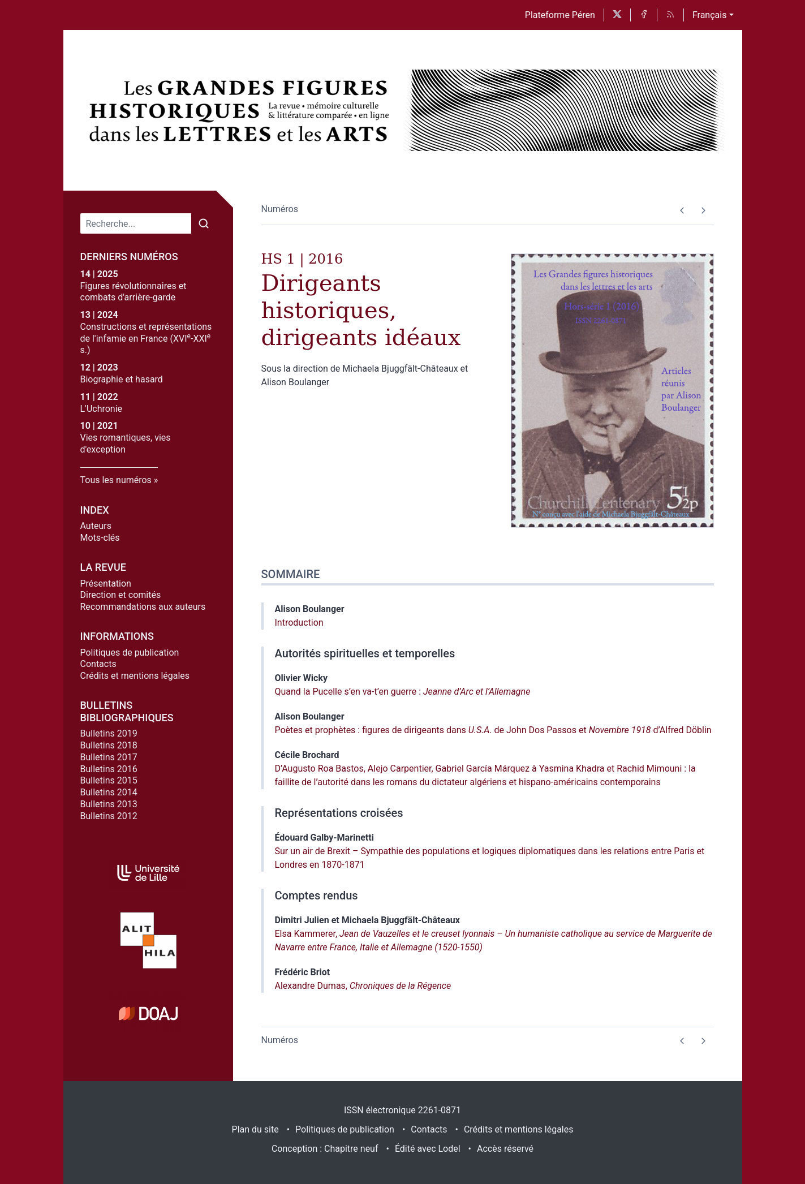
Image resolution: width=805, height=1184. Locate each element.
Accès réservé (505, 1148)
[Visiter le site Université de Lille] (148, 873)
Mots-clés (100, 537)
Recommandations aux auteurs (143, 606)
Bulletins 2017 (108, 757)
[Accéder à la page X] (617, 14)
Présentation (105, 583)
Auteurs (95, 525)
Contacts (98, 663)
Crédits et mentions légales (135, 675)
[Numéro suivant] (703, 210)
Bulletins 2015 (108, 780)
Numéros (279, 209)
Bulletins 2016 (108, 769)
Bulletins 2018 (108, 745)
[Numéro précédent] (682, 210)
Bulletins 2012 (108, 816)
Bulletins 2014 (108, 792)
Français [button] (709, 15)
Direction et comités (120, 594)
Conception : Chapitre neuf (325, 1148)
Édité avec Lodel (427, 1148)
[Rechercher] (203, 223)
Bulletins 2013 (108, 804)
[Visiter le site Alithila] (148, 940)
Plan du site (255, 1129)
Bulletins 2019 (108, 733)
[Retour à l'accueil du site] (241, 110)
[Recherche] (136, 223)
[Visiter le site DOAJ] (148, 1013)
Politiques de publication (129, 652)
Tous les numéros (116, 480)
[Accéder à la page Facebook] (643, 14)
